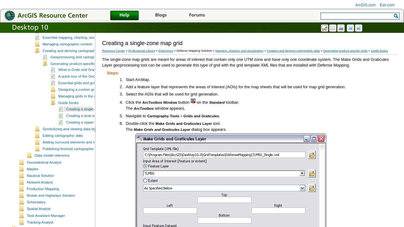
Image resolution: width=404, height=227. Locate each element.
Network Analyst (40, 182)
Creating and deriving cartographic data (74, 51)
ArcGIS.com (365, 5)
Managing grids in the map (79, 96)
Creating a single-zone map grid (92, 109)
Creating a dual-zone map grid (90, 116)
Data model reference (52, 155)
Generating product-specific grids (77, 64)
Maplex (32, 169)
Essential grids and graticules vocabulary (91, 83)
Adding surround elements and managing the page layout (89, 142)
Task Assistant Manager (46, 216)
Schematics (36, 202)
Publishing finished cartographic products (76, 149)
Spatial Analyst (39, 209)
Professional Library (141, 50)
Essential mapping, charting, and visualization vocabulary (89, 37)
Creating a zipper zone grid (88, 122)
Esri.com (387, 5)
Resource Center (113, 50)
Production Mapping (43, 189)
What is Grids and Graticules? (82, 70)
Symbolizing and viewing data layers (72, 129)
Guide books (68, 103)
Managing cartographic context (67, 44)
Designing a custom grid (77, 89)
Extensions (166, 50)
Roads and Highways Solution (51, 195)
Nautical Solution (40, 176)
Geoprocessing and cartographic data (80, 57)
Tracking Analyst (40, 222)
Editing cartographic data (63, 135)
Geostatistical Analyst (44, 162)
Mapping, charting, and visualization (240, 50)
